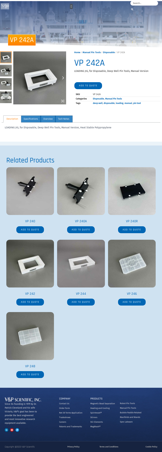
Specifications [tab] (31, 119)
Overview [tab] (48, 119)
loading (119, 103)
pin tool (137, 103)
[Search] (133, 9)
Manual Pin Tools (92, 52)
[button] (71, 6)
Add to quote (88, 85)
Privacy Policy (73, 447)
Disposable (109, 52)
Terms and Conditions (109, 447)
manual (128, 103)
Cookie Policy (151, 447)
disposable (109, 103)
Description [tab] (12, 119)
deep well (98, 103)
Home (77, 52)
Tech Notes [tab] (63, 119)
